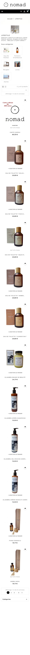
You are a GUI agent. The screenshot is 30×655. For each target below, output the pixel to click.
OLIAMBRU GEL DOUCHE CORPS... (15, 459)
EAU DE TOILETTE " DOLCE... (15, 173)
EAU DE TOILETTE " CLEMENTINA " (15, 336)
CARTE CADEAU (15, 132)
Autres (6, 82)
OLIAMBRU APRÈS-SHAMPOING (15, 418)
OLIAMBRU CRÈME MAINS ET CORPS (15, 500)
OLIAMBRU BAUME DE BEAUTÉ (15, 377)
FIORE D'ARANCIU (15, 540)
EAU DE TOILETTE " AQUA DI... (15, 255)
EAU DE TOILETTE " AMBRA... (15, 295)
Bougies (6, 69)
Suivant (22, 593)
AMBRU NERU (15, 581)
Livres (17, 69)
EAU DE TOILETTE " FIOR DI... (15, 214)
